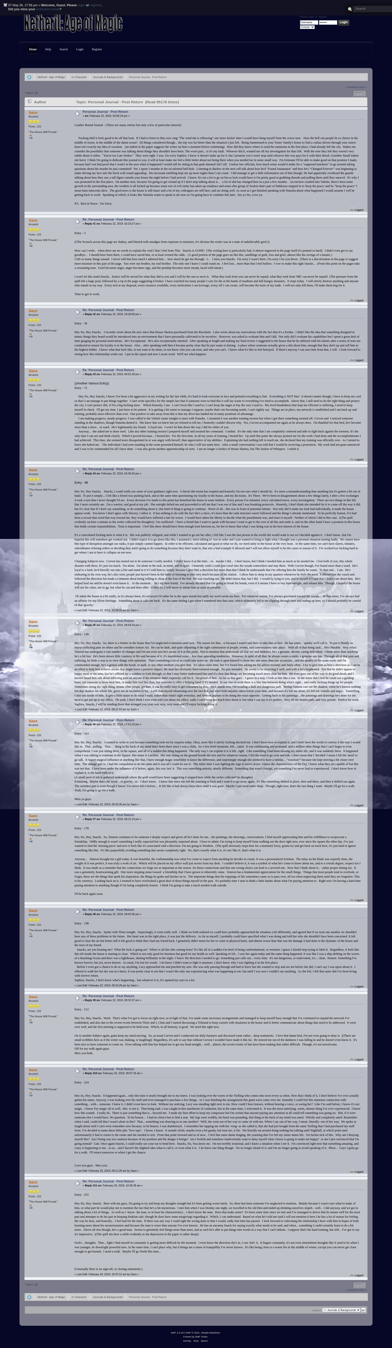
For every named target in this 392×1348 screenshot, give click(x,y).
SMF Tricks (201, 1336)
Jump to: (317, 1310)
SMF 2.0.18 (177, 1332)
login (81, 5)
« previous (352, 87)
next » (363, 87)
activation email (48, 9)
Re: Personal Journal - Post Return (108, 219)
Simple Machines (210, 1332)
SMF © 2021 (193, 1332)
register (95, 5)
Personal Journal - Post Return (105, 112)
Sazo (33, 112)
